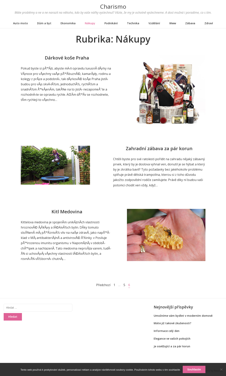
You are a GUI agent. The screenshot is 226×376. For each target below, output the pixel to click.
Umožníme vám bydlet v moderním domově (183, 315)
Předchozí (103, 285)
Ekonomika (68, 23)
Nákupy (90, 23)
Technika (133, 23)
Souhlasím (194, 369)
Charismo (113, 6)
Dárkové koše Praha (67, 57)
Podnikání (111, 23)
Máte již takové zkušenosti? (172, 323)
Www (172, 23)
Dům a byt (44, 23)
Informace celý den (166, 331)
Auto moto (20, 23)
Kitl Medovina (67, 211)
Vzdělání (154, 23)
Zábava (190, 23)
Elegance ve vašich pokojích (172, 338)
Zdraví (208, 23)
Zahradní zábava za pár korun (159, 148)
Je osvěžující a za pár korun (172, 346)
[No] (221, 369)
